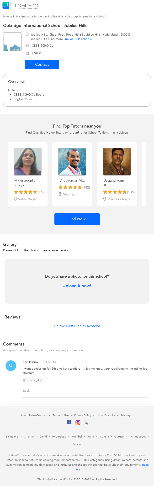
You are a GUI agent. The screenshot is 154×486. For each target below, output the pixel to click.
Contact (42, 64)
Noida (77, 444)
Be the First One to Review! (77, 326)
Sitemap (126, 415)
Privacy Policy (82, 415)
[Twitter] (86, 424)
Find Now (77, 219)
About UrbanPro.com (34, 415)
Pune (90, 436)
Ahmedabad (138, 436)
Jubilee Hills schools (78, 39)
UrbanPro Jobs (106, 415)
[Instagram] (77, 424)
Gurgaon (119, 436)
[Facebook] (69, 424)
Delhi (43, 436)
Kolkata (104, 436)
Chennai (29, 436)
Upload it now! (77, 286)
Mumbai (77, 436)
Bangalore (11, 436)
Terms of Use (61, 415)
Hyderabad (59, 436)
